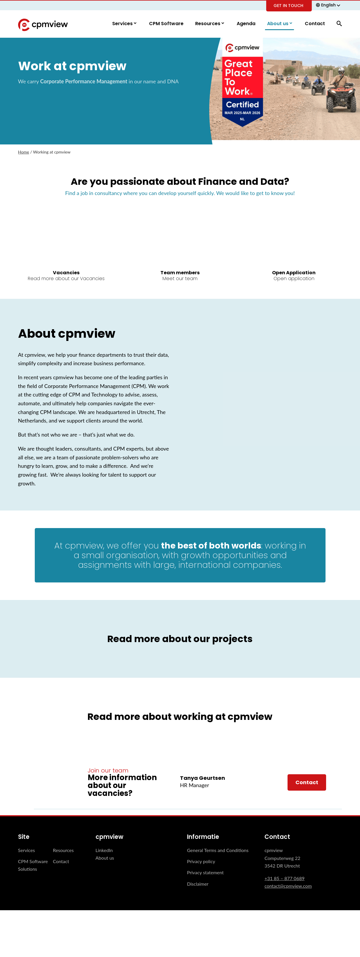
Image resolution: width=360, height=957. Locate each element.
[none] (329, 5)
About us (278, 23)
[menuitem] (329, 5)
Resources (208, 23)
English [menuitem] (328, 5)
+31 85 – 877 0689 (284, 878)
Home (23, 152)
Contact (315, 23)
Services (123, 23)
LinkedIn (104, 850)
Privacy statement (205, 872)
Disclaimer (197, 884)
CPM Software (166, 23)
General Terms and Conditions (217, 850)
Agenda (246, 23)
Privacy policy (201, 861)
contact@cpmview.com (288, 886)
